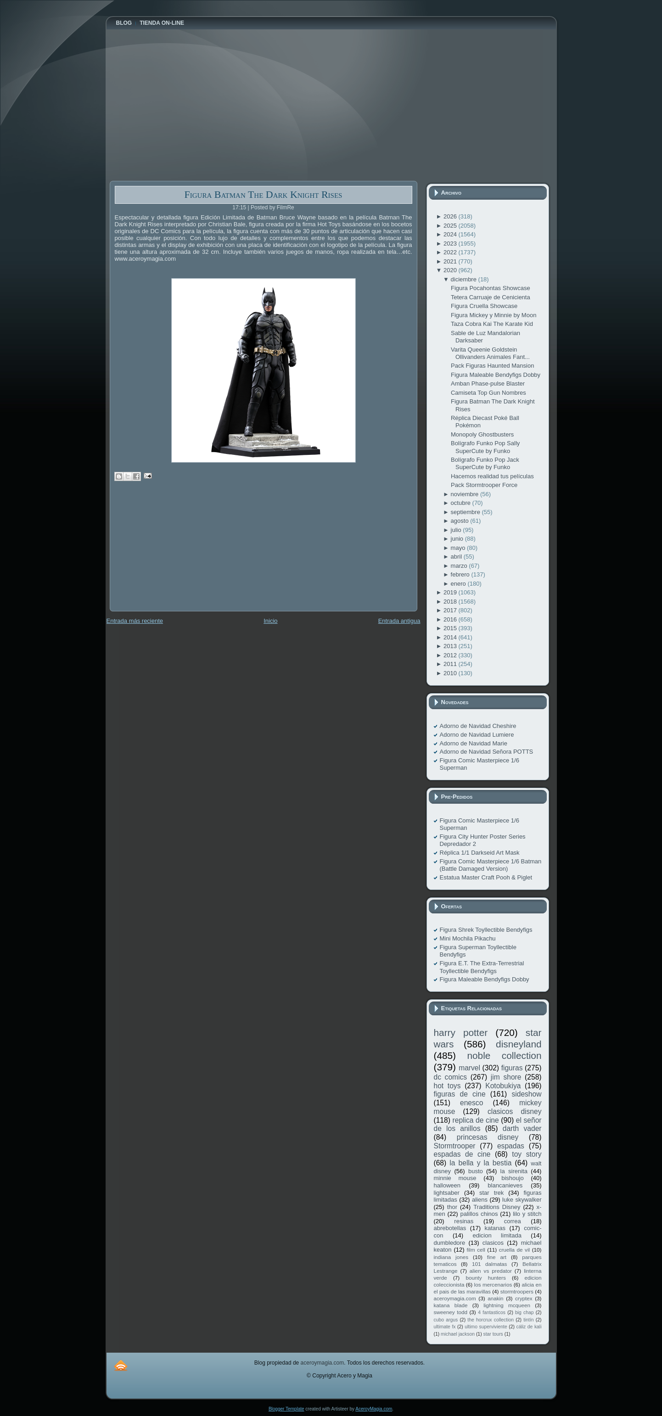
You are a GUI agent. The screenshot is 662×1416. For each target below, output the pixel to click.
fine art (496, 1257)
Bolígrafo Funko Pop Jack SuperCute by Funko (485, 463)
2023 (451, 243)
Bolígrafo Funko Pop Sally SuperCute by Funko (485, 447)
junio (458, 538)
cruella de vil (514, 1250)
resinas (463, 1221)
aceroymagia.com (455, 1298)
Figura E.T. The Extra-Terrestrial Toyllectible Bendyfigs (482, 967)
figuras (512, 1068)
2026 (451, 216)
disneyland (518, 1044)
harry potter (461, 1032)
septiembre (466, 512)
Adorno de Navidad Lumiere (477, 734)
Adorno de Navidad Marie (473, 743)
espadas (510, 1146)
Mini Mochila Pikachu (468, 938)
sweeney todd (450, 1312)
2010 (451, 673)
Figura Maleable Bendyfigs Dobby (495, 374)
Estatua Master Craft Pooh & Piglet (486, 877)
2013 (451, 646)
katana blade (451, 1305)
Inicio (270, 620)
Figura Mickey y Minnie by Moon (493, 315)
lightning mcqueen (506, 1305)
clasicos (493, 1242)
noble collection (504, 1055)
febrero (461, 574)
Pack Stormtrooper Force (484, 484)
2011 (451, 663)
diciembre (464, 279)
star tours (493, 1334)
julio (457, 529)
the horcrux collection (490, 1319)
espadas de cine (462, 1154)
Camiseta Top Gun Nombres (488, 392)
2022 (451, 252)
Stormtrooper (455, 1146)
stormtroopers (516, 1291)
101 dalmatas (489, 1264)
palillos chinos (479, 1213)
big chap (524, 1312)
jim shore (506, 1077)
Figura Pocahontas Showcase (490, 288)
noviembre (465, 494)
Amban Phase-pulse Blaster (488, 383)
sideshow (526, 1094)
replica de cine (476, 1120)
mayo (459, 547)
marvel (469, 1068)
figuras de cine (460, 1094)
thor (452, 1206)
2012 (451, 655)
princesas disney (487, 1137)
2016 (451, 619)
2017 (451, 610)
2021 (451, 261)
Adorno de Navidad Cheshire (478, 725)
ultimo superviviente (486, 1326)
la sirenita (513, 1171)
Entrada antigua (399, 620)
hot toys (447, 1086)
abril (457, 556)
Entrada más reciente (135, 620)
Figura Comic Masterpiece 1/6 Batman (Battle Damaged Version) (491, 865)
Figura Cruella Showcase (484, 305)
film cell (475, 1250)
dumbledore (450, 1242)
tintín (528, 1319)
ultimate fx (445, 1326)
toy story (526, 1154)
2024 (451, 234)
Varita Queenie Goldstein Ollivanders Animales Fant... (490, 353)
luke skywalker (521, 1199)
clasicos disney (515, 1111)
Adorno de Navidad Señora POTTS (486, 751)
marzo (460, 565)
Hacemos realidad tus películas (492, 476)
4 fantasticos (491, 1312)
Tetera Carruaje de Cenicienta (490, 297)
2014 (451, 637)
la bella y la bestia (480, 1163)
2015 (451, 628)
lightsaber (447, 1192)
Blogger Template (286, 1408)
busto (475, 1171)
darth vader (522, 1128)
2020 (451, 270)
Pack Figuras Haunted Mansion (492, 365)
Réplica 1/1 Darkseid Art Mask (480, 852)
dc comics (450, 1077)
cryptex (524, 1298)
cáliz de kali (529, 1326)
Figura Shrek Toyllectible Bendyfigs (486, 929)
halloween (447, 1185)
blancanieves (505, 1185)
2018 (451, 601)
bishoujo (512, 1178)
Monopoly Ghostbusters (482, 434)
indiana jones (451, 1257)
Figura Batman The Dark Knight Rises (263, 194)
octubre (461, 502)
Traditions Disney (496, 1206)
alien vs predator (491, 1271)
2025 (451, 225)
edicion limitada (496, 1235)
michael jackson (458, 1334)
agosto (461, 520)
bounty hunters (485, 1278)
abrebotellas (450, 1228)
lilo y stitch (527, 1213)
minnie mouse (455, 1178)
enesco (471, 1103)
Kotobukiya (503, 1086)
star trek (491, 1192)
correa (512, 1221)
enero (459, 583)
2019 (451, 592)
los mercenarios (493, 1284)
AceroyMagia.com (373, 1408)
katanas (494, 1228)
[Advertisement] (178, 552)
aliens (480, 1199)
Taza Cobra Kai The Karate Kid (492, 323)
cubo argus (446, 1319)
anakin (495, 1298)
